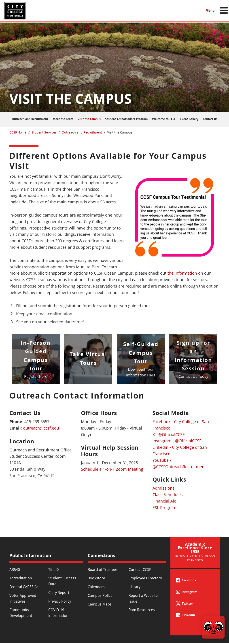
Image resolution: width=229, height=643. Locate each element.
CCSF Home (17, 132)
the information (182, 273)
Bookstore (96, 578)
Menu (210, 10)
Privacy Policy (59, 601)
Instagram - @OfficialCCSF (177, 440)
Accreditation (20, 578)
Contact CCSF (140, 569)
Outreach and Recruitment (30, 119)
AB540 (14, 569)
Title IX (53, 569)
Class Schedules (168, 494)
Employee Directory (145, 578)
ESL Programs (165, 507)
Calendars (96, 586)
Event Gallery (189, 119)
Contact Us (210, 119)
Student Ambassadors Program (126, 119)
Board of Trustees (103, 569)
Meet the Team (63, 119)
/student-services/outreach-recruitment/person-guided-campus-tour (36, 359)
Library (134, 586)
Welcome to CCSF (164, 119)
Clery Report (58, 592)
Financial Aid (164, 501)
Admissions (163, 488)
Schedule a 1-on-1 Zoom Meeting (112, 469)
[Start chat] (213, 627)
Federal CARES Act (24, 586)
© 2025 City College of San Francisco (195, 558)
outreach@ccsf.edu (41, 428)
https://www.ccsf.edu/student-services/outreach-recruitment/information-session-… (193, 359)
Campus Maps (100, 604)
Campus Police (100, 595)
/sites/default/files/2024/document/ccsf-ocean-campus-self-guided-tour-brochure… (141, 359)
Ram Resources (142, 609)
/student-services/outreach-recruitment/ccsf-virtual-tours (88, 359)
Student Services (44, 132)
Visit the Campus (89, 119)
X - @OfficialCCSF (168, 434)
